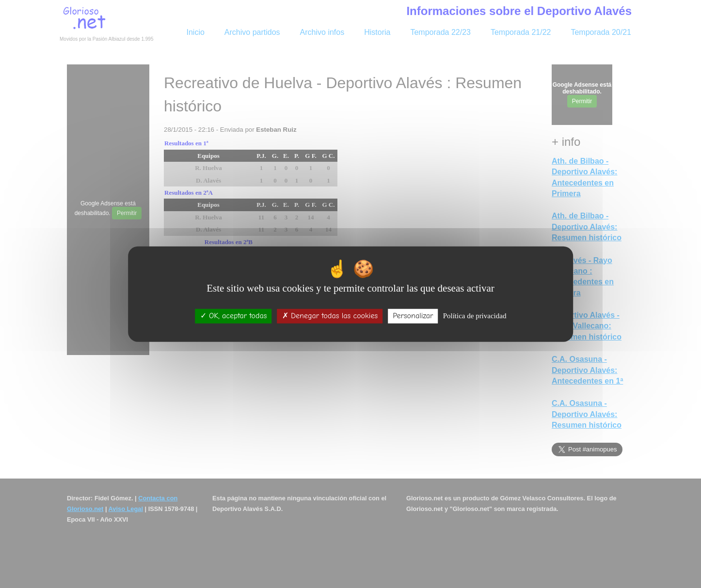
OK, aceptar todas (233, 315)
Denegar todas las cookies (330, 315)
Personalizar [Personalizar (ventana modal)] (413, 315)
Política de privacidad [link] (475, 316)
